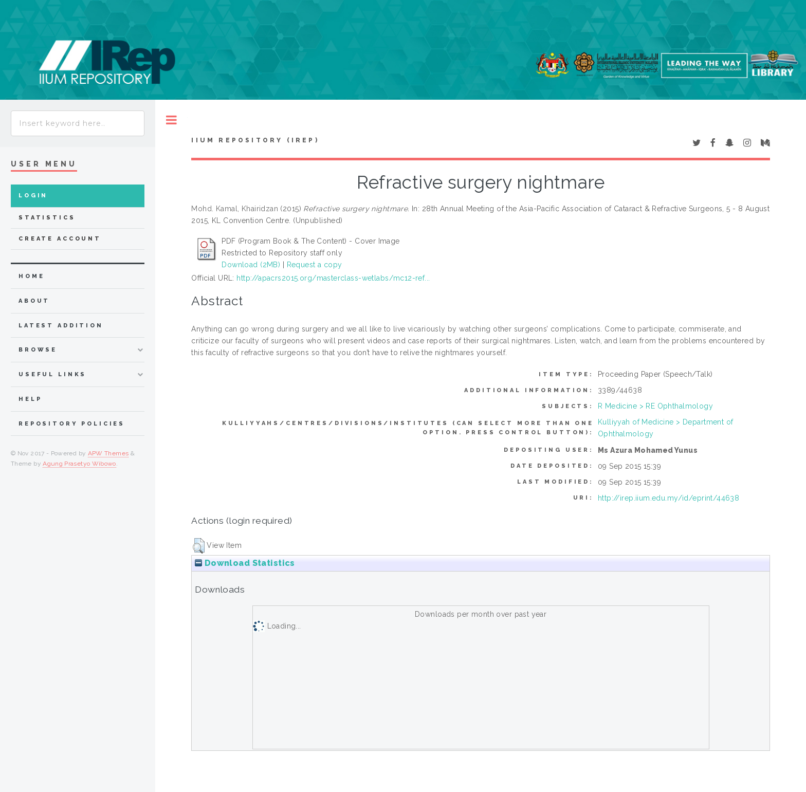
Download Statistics (245, 563)
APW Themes (108, 453)
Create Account (60, 238)
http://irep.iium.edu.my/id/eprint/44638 (668, 498)
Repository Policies (72, 423)
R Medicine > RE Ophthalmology (655, 406)
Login (33, 195)
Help (30, 399)
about (34, 301)
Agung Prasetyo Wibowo (79, 463)
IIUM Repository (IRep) (255, 140)
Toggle (171, 120)
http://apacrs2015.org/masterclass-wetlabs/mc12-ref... (333, 278)
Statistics (47, 217)
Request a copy (314, 265)
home (31, 276)
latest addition (61, 325)
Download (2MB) (251, 265)
